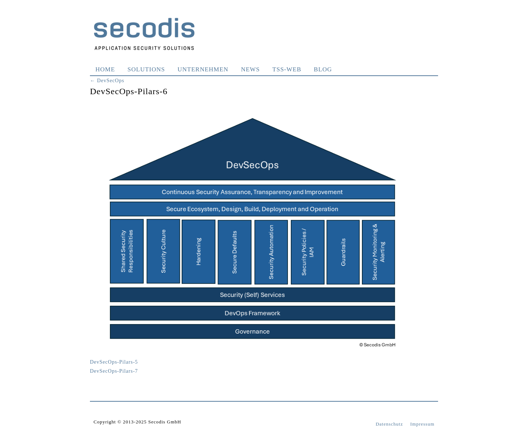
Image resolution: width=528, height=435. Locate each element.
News (250, 69)
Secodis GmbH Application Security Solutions (144, 34)
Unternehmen (203, 69)
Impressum (422, 424)
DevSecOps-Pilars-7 (114, 371)
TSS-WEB (286, 69)
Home (105, 69)
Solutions (146, 69)
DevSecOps (107, 80)
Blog (323, 69)
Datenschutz (389, 424)
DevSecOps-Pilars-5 (114, 362)
